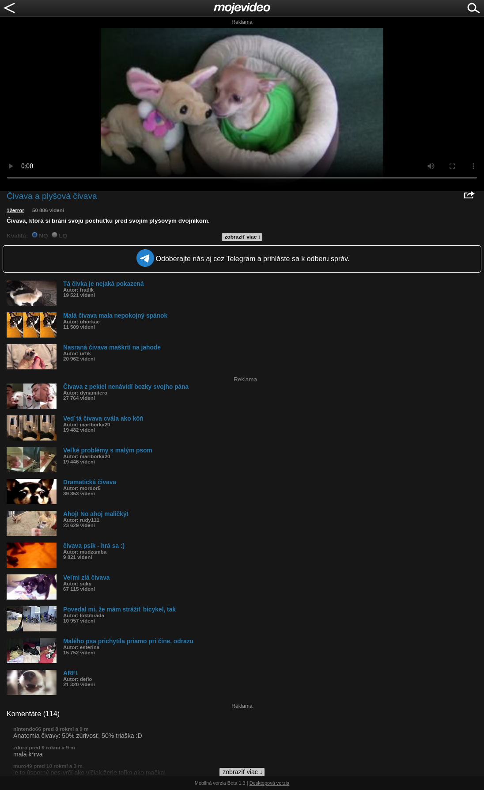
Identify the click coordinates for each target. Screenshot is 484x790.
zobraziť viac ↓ (243, 237)
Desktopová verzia (270, 783)
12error (15, 210)
